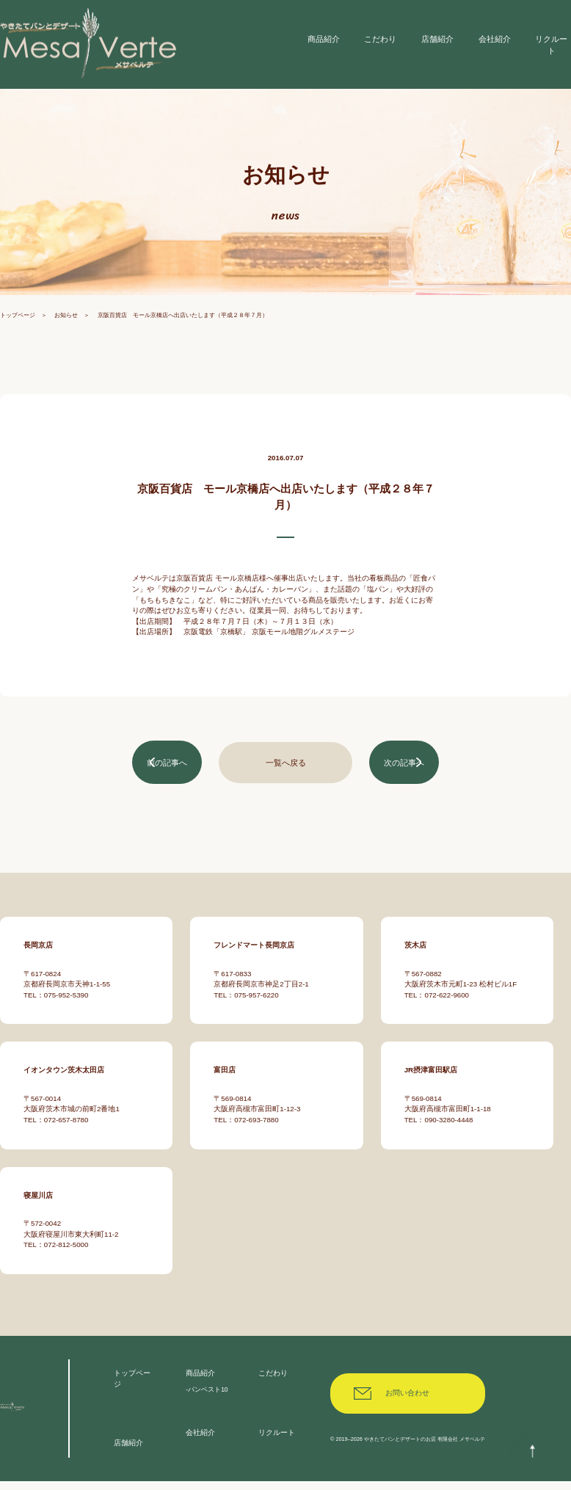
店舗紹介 (128, 1452)
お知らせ (66, 325)
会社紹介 (200, 1441)
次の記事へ (403, 772)
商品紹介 (200, 1382)
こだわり (273, 1382)
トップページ (17, 325)
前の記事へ (167, 772)
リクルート (276, 1441)
